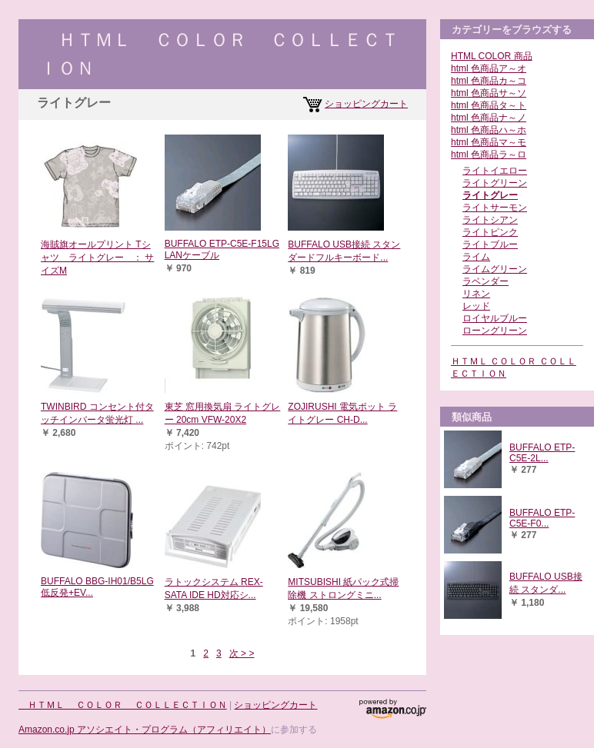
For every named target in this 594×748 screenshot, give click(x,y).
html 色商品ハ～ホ (488, 130)
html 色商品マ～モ (488, 142)
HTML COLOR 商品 (491, 56)
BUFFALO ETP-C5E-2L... (542, 453)
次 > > (242, 653)
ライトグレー (490, 195)
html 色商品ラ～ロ (488, 154)
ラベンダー (485, 281)
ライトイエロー (494, 170)
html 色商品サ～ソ (488, 93)
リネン (476, 293)
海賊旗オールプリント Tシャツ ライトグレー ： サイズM (97, 257)
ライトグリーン (494, 183)
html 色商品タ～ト (488, 105)
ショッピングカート (366, 103)
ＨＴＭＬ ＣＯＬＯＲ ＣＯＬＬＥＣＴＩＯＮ (122, 705)
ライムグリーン (494, 269)
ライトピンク (490, 232)
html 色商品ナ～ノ (488, 117)
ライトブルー (490, 244)
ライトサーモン (494, 207)
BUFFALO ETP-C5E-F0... (542, 518)
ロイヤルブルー (494, 318)
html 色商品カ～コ (488, 80)
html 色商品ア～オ (488, 68)
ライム (476, 256)
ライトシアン (490, 219)
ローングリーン (494, 330)
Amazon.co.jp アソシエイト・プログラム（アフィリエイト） (144, 729)
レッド (476, 306)
